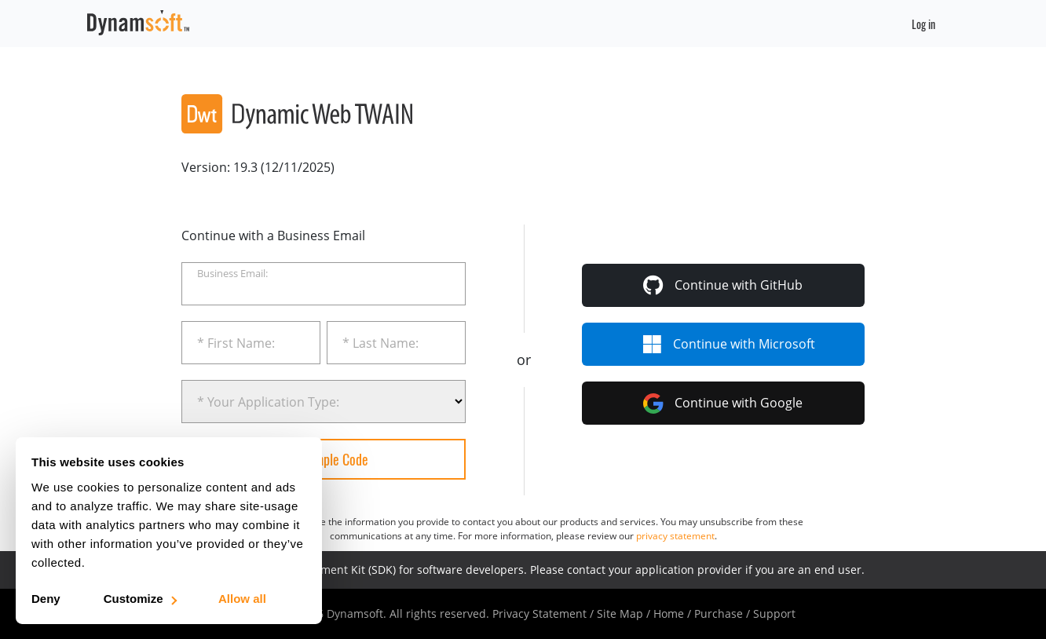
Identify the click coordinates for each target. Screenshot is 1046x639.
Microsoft (729, 344)
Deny (45, 598)
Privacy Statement (539, 613)
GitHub (723, 285)
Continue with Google (723, 403)
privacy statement (675, 535)
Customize (139, 598)
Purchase (718, 613)
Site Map (620, 613)
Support (774, 613)
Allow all (242, 598)
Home (668, 613)
